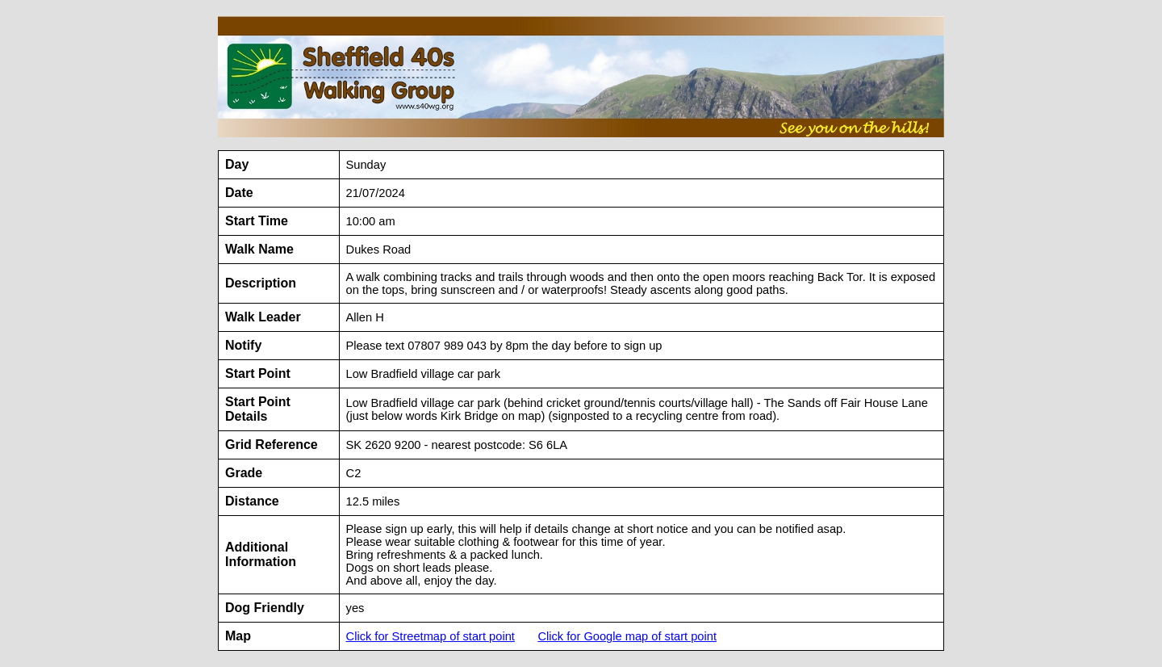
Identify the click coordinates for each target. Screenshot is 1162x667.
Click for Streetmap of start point (430, 636)
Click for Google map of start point (627, 636)
